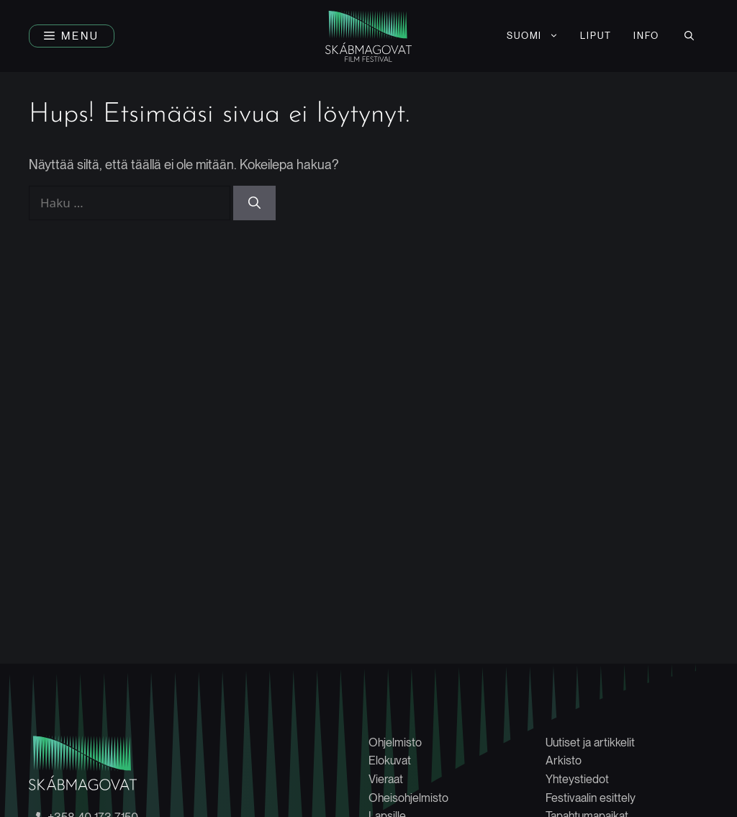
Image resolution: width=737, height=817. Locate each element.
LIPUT (596, 35)
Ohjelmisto (395, 742)
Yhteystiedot (577, 779)
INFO (646, 35)
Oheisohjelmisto (408, 798)
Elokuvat (389, 760)
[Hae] (254, 203)
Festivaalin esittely (591, 798)
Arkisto (564, 760)
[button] (72, 36)
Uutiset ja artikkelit (590, 742)
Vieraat (385, 779)
